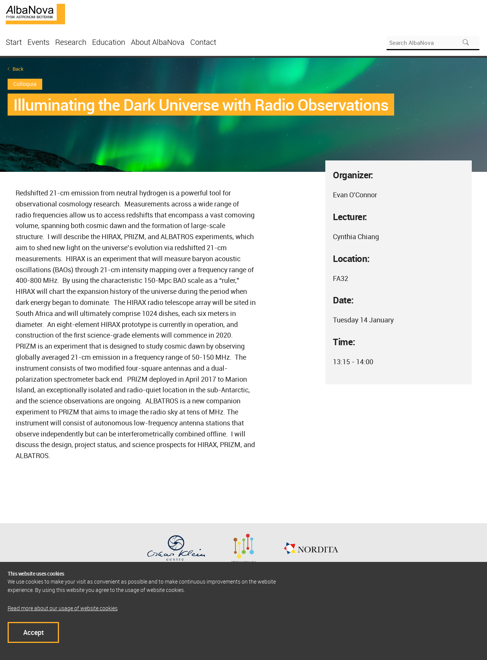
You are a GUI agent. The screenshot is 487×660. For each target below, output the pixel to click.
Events (38, 42)
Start (14, 42)
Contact (203, 42)
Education (108, 42)
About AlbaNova (158, 42)
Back (18, 69)
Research (70, 42)
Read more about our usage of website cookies (63, 608)
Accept (33, 632)
